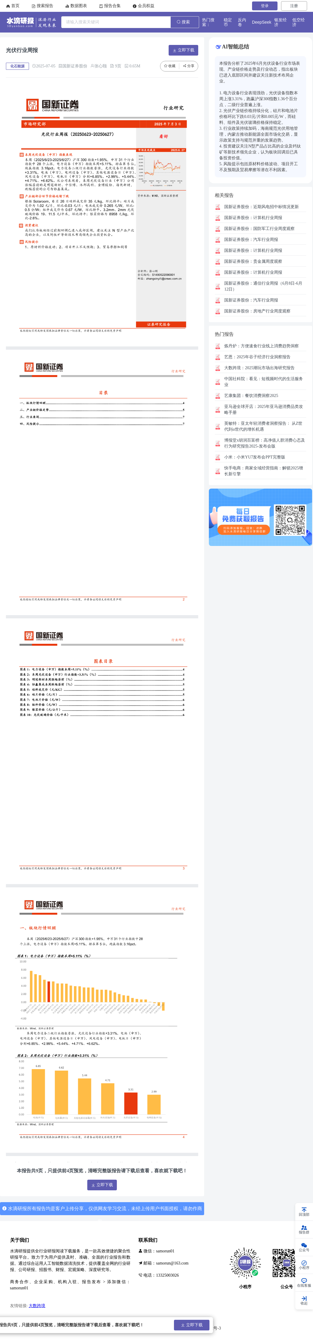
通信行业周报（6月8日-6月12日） (263, 286)
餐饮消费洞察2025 (251, 395)
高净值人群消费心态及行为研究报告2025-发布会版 (264, 443)
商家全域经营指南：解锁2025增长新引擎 (263, 471)
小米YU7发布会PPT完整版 (254, 457)
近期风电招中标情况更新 (261, 207)
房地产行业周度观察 (257, 311)
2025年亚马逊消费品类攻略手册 (263, 409)
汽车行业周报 (251, 239)
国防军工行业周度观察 (259, 228)
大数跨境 (37, 1306)
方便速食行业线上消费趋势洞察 (261, 346)
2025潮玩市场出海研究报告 (259, 368)
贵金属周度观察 (253, 261)
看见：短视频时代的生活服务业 (263, 382)
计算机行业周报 (253, 217)
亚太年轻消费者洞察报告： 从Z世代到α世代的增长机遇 (263, 426)
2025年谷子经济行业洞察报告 (257, 357)
